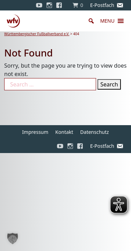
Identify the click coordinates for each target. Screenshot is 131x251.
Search (109, 84)
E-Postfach (102, 5)
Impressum (35, 132)
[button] (107, 20)
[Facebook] (60, 5)
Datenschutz (94, 132)
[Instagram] (49, 5)
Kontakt (64, 132)
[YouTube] (39, 5)
